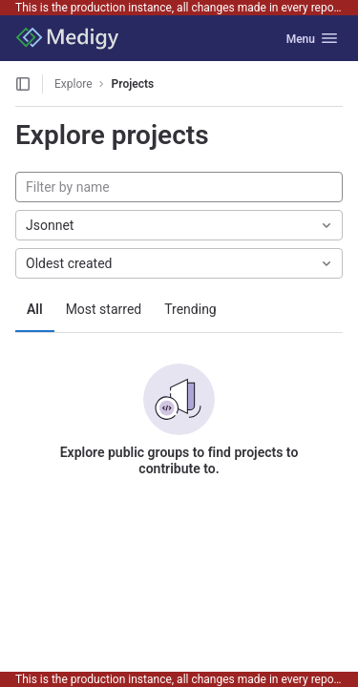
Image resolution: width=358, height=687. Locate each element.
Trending (190, 309)
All (35, 309)
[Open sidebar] (23, 84)
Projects (133, 84)
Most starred (104, 309)
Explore (73, 84)
